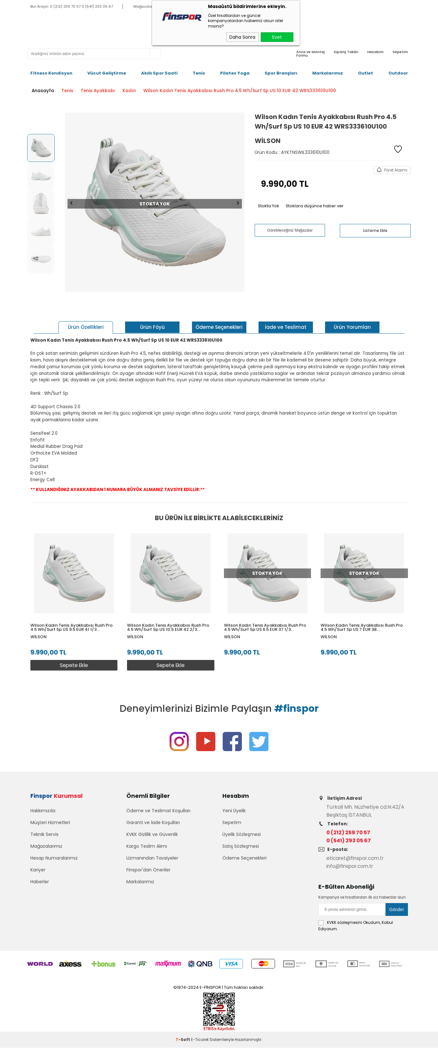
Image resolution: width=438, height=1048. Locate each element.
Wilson (38, 633)
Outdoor (398, 73)
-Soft (183, 1040)
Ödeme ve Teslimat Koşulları (158, 813)
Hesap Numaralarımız (54, 861)
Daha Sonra (242, 37)
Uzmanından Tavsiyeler (152, 861)
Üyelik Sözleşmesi (241, 837)
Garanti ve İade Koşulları (153, 825)
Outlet (365, 73)
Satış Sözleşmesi (240, 849)
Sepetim (231, 825)
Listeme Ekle (375, 230)
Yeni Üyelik (234, 813)
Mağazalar (143, 6)
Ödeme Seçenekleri (244, 861)
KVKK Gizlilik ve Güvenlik (152, 837)
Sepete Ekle (73, 661)
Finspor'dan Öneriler (148, 872)
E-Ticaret (200, 1040)
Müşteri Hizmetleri (50, 825)
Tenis (199, 73)
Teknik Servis (44, 837)
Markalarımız (327, 73)
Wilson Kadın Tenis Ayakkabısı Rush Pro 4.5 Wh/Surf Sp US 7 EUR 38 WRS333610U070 (364, 624)
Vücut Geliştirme (106, 73)
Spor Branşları (281, 73)
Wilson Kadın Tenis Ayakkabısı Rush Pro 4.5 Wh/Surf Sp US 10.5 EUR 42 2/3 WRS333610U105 (169, 624)
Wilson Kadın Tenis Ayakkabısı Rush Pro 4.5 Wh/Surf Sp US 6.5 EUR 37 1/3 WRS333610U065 (267, 624)
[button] (403, 602)
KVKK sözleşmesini (344, 922)
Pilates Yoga (235, 73)
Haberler (39, 884)
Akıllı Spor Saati (159, 73)
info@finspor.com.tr (351, 866)
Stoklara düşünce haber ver (315, 205)
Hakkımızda (42, 813)
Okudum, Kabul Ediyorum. (355, 926)
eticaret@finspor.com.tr (356, 858)
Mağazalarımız (46, 849)
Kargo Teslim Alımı (146, 849)
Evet (277, 37)
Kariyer (37, 872)
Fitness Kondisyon (51, 73)
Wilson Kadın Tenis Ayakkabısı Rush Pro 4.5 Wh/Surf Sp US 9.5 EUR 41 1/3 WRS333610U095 (71, 624)
